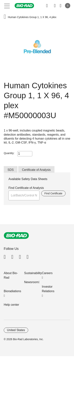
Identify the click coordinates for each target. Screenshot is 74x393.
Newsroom (31, 282)
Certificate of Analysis (36, 169)
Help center (11, 304)
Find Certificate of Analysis (26, 187)
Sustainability (33, 273)
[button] (5, 17)
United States (16, 330)
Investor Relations (48, 289)
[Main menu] (7, 5)
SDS (11, 169)
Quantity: (9, 153)
